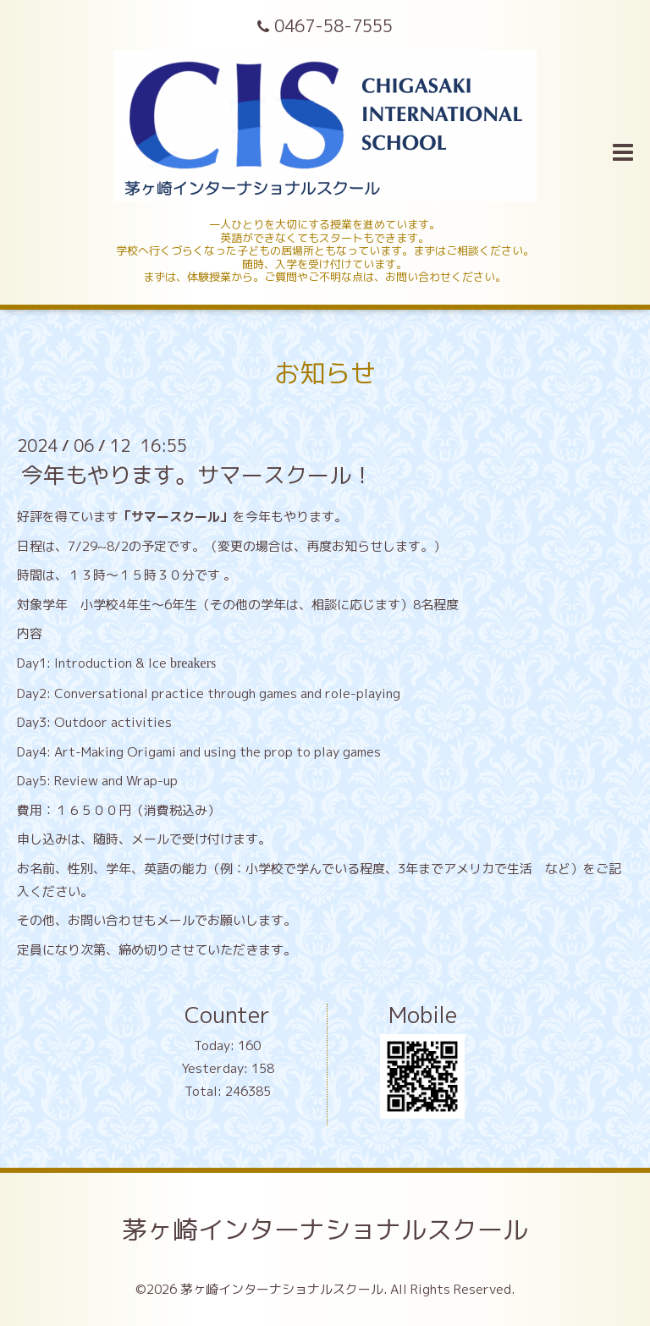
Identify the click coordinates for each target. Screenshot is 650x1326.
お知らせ (325, 373)
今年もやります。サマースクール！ (197, 474)
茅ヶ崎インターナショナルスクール (325, 1229)
